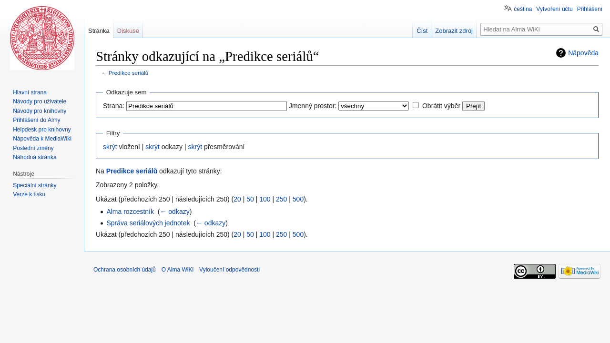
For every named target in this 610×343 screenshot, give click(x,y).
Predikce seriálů (129, 73)
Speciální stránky (34, 185)
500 (298, 199)
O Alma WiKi (177, 269)
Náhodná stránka (34, 157)
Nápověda (583, 53)
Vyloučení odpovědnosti (229, 269)
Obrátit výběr (441, 106)
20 (237, 199)
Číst (422, 30)
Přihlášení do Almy (36, 120)
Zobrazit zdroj (454, 30)
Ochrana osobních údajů (124, 269)
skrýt (110, 147)
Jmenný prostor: (312, 106)
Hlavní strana (30, 92)
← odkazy (174, 211)
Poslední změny (33, 148)
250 (281, 199)
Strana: (113, 106)
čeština (523, 9)
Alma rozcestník (130, 211)
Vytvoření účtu (554, 9)
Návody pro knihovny (39, 111)
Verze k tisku (29, 194)
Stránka (99, 30)
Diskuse (128, 30)
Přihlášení (589, 9)
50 (250, 199)
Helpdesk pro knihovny (42, 129)
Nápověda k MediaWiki (42, 138)
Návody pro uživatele (39, 101)
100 (264, 199)
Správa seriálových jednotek (148, 223)
